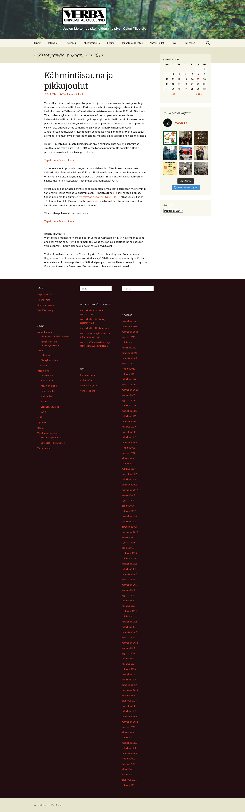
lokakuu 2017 (128, 495)
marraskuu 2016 (130, 532)
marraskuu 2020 (130, 389)
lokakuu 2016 (128, 537)
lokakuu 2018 (128, 447)
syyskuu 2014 (128, 653)
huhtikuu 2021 (129, 373)
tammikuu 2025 (129, 326)
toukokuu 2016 (129, 553)
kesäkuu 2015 (129, 605)
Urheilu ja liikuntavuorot (52, 442)
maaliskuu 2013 (129, 705)
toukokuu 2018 (129, 463)
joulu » (199, 93)
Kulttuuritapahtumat (51, 437)
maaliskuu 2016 (129, 563)
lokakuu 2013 (128, 695)
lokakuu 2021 (128, 368)
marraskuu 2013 (130, 690)
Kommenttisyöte (46, 304)
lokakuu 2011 (128, 758)
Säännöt (45, 401)
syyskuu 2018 (128, 453)
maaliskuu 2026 (129, 321)
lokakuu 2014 (128, 647)
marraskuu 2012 (130, 721)
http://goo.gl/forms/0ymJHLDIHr (99, 197)
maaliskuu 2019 (129, 431)
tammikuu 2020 (129, 421)
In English (190, 43)
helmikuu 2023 (129, 347)
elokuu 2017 (128, 505)
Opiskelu (72, 43)
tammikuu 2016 (129, 574)
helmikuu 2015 (129, 626)
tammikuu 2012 (129, 753)
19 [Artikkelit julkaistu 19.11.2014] (179, 84)
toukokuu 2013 (129, 700)
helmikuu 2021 (129, 379)
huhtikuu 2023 (129, 342)
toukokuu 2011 (129, 779)
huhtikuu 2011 (129, 785)
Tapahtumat (68, 94)
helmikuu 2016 (129, 568)
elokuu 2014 (128, 658)
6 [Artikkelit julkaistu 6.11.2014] (185, 74)
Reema (110, 43)
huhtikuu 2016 (129, 558)
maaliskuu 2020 (129, 410)
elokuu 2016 (128, 547)
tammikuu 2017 (129, 526)
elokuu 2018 (128, 458)
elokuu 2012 (128, 732)
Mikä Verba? (47, 396)
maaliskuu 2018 (129, 474)
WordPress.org (45, 310)
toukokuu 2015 (129, 611)
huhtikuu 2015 (129, 616)
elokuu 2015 (128, 600)
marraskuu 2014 (130, 642)
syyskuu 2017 (128, 500)
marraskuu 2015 (130, 584)
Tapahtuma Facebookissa (59, 160)
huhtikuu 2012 (129, 737)
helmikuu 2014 (129, 679)
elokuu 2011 (128, 769)
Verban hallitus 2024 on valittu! (95, 328)
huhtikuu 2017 (129, 510)
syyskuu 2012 (128, 727)
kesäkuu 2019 (129, 426)
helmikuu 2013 (129, 711)
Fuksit (37, 43)
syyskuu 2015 (128, 595)
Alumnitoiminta (92, 43)
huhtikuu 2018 (129, 468)
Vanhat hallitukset (50, 406)
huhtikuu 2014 (129, 669)
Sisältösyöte (43, 299)
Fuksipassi (46, 354)
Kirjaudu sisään (45, 294)
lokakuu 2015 (128, 590)
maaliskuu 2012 (129, 742)
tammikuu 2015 (129, 632)
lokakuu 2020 (128, 395)
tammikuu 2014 (129, 684)
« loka (172, 93)
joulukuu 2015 (128, 579)
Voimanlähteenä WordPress (48, 805)
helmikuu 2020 (129, 416)
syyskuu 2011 (128, 763)
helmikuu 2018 (129, 479)
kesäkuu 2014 (129, 663)
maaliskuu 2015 (129, 621)
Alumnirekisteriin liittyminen (55, 336)
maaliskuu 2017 (129, 516)
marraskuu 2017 (130, 489)
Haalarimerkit (47, 375)
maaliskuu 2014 (129, 674)
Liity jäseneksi (48, 390)
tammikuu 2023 (129, 352)
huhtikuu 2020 (129, 405)
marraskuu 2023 (130, 331)
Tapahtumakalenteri (132, 43)
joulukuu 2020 (128, 384)
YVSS (43, 412)
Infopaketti (54, 43)
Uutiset (79, 94)
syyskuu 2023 (128, 337)
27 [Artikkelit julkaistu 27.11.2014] (185, 88)
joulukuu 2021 (128, 363)
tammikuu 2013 (129, 716)
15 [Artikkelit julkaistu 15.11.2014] (198, 79)
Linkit (174, 43)
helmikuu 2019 (129, 437)
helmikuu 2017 (129, 521)
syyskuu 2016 (128, 542)
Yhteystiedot (157, 43)
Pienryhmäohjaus (49, 360)
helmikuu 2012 (129, 748)
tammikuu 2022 (129, 358)
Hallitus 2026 (47, 380)
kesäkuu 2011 (129, 774)
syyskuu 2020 (128, 400)
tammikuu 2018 (129, 484)
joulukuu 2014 (128, 637)
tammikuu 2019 (129, 442)
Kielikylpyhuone (49, 385)
